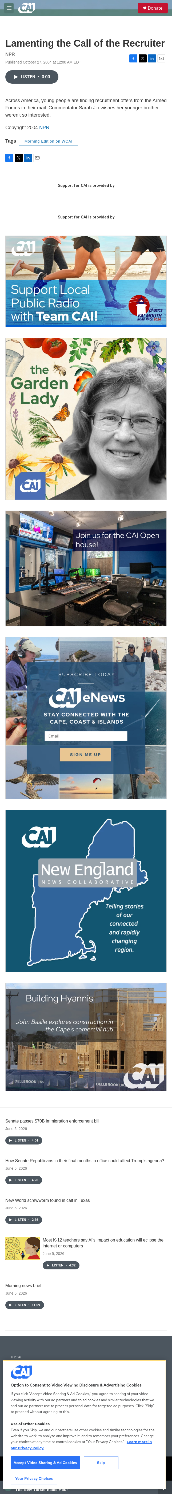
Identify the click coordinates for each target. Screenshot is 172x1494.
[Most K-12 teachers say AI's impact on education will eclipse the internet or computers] (22, 1248)
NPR (44, 127)
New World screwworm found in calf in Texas (47, 1200)
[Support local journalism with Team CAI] (86, 281)
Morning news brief (23, 1285)
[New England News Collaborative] (86, 891)
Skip (101, 1462)
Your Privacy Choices (34, 1478)
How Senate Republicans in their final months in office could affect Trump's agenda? (84, 1160)
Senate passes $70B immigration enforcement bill (52, 1121)
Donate (155, 8)
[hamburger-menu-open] (9, 8)
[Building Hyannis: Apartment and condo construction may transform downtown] (86, 1037)
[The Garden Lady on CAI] (86, 419)
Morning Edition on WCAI (49, 141)
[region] (84, 1424)
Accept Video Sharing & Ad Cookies (45, 1462)
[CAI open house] (86, 568)
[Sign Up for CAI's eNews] (86, 718)
